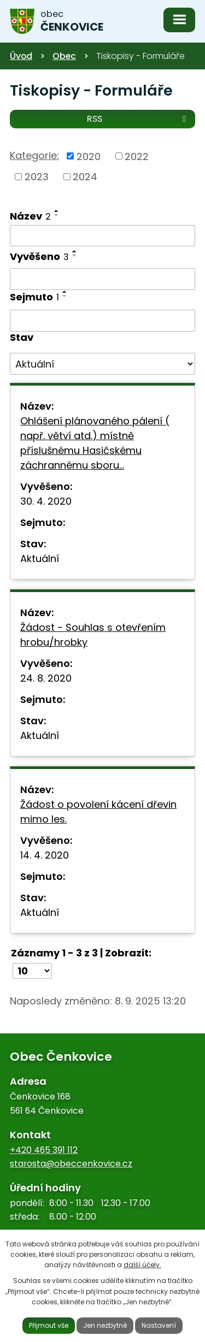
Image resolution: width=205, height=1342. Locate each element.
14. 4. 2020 (44, 855)
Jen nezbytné (105, 1325)
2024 (85, 177)
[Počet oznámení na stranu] (32, 971)
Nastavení (159, 1325)
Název (30, 216)
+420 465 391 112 (44, 1150)
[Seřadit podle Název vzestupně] (57, 211)
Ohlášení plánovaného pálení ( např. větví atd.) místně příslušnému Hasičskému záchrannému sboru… (94, 443)
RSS (138, 118)
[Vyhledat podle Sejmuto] (102, 321)
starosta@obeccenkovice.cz (71, 1163)
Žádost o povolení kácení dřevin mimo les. (98, 811)
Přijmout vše (48, 1325)
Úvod (21, 56)
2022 (137, 156)
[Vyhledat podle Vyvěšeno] (102, 279)
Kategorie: (34, 155)
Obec (64, 56)
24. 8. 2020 (46, 678)
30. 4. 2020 (46, 501)
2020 (89, 156)
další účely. (142, 1264)
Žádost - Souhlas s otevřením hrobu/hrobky (93, 634)
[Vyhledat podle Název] (102, 236)
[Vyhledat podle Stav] (102, 364)
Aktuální (39, 558)
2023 (37, 177)
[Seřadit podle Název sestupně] (57, 215)
